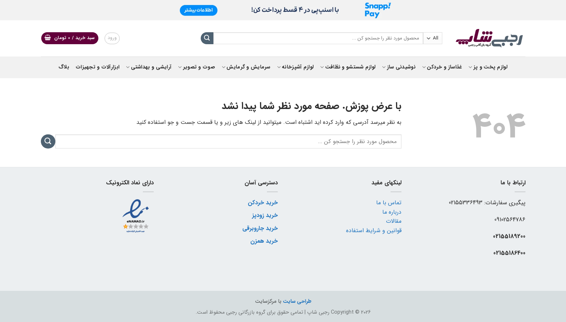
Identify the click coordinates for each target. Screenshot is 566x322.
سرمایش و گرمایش (246, 67)
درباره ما (391, 212)
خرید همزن (264, 241)
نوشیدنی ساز (399, 67)
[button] (69, 38)
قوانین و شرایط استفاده (373, 230)
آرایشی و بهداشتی (148, 67)
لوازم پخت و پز (487, 67)
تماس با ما (388, 202)
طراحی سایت (297, 301)
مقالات (393, 221)
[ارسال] (207, 38)
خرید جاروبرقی (260, 228)
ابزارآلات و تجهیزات (97, 67)
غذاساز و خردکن (442, 67)
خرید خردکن (263, 202)
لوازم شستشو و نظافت (347, 67)
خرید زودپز (265, 215)
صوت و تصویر (196, 67)
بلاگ (64, 67)
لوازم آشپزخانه (295, 67)
